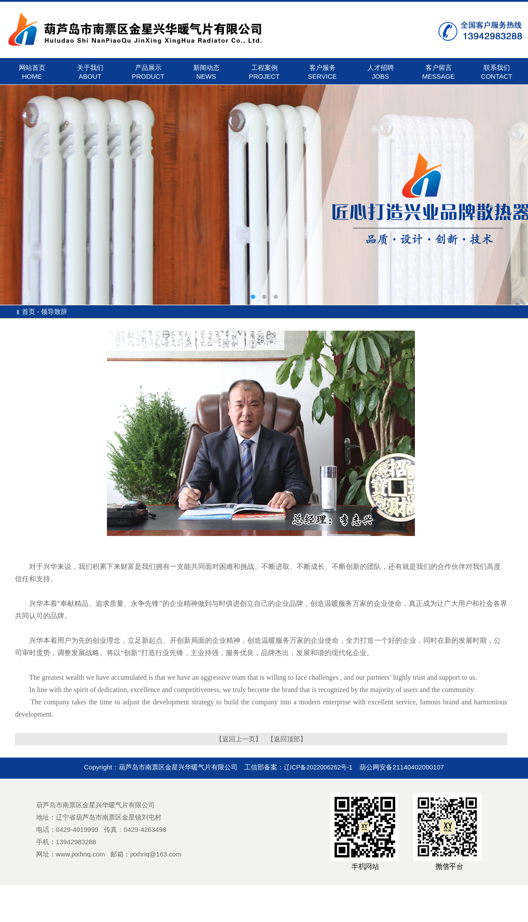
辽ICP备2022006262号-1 (318, 767)
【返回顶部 (283, 739)
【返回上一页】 (239, 739)
